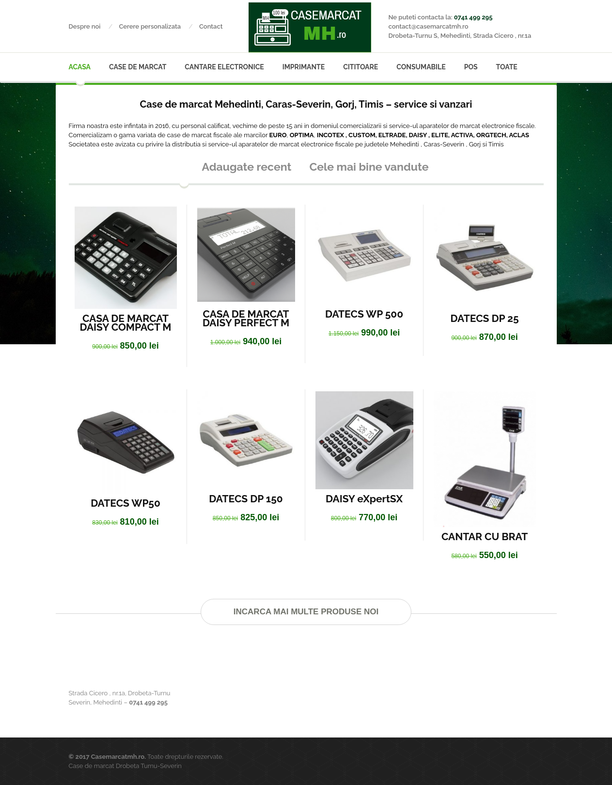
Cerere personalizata (159, 26)
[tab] (184, 169)
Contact (211, 26)
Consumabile (420, 67)
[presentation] (184, 169)
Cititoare (360, 67)
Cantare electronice (224, 67)
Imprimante (303, 67)
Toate (507, 67)
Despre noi (94, 26)
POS (471, 67)
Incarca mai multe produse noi (306, 611)
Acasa (80, 67)
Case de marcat (137, 67)
